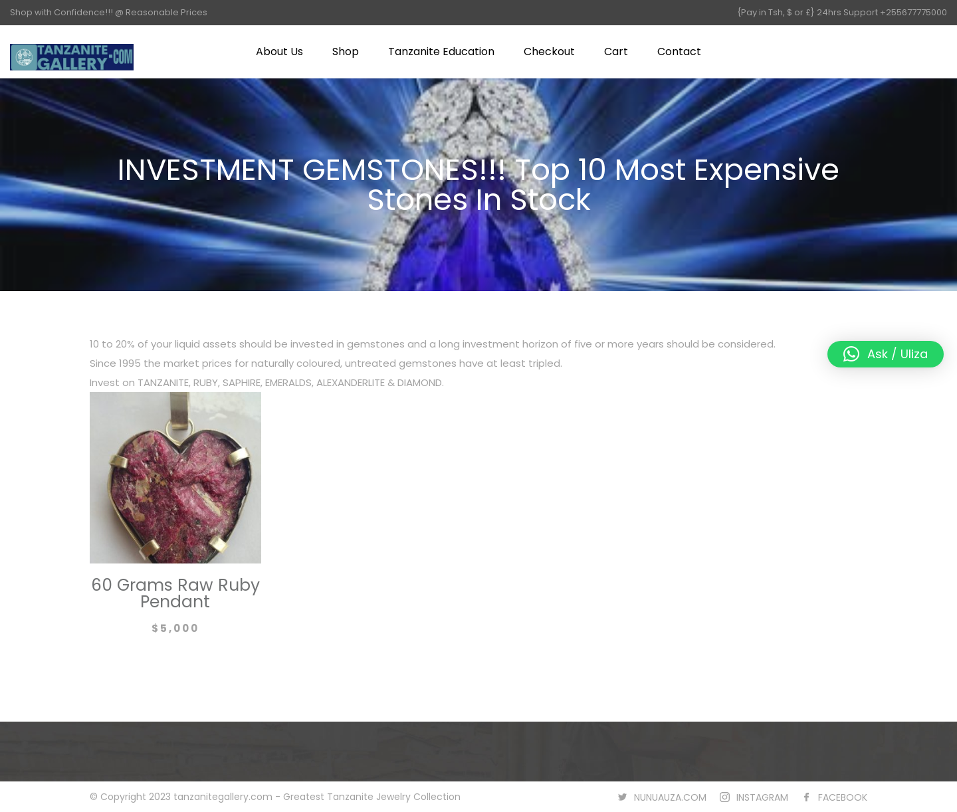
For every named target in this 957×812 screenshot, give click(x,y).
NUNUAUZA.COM (670, 797)
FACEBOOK (842, 797)
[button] (885, 354)
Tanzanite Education (441, 51)
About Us (279, 51)
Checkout (549, 51)
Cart (616, 51)
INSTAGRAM (762, 797)
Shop (345, 51)
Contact (679, 51)
